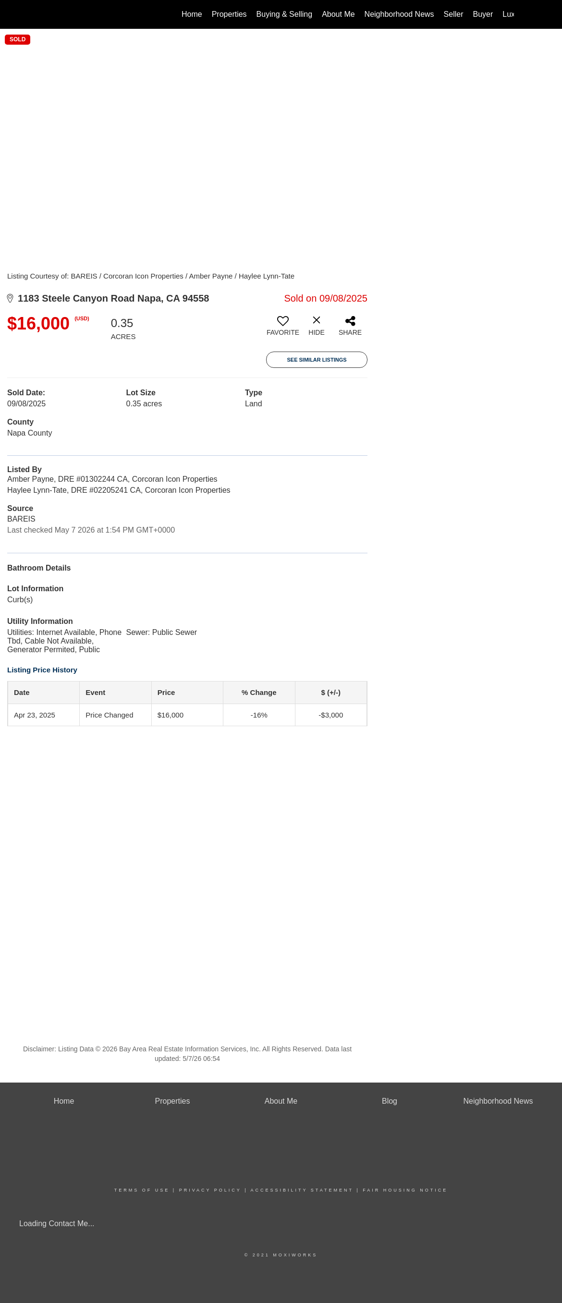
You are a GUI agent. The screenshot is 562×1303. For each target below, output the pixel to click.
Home (192, 14)
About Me (338, 14)
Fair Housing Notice (405, 1190)
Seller (454, 14)
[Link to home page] (53, 14)
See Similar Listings (316, 360)
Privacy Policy (210, 1190)
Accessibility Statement (302, 1190)
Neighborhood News (399, 14)
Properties (229, 14)
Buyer (483, 14)
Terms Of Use (142, 1190)
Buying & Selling (285, 14)
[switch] (283, 329)
